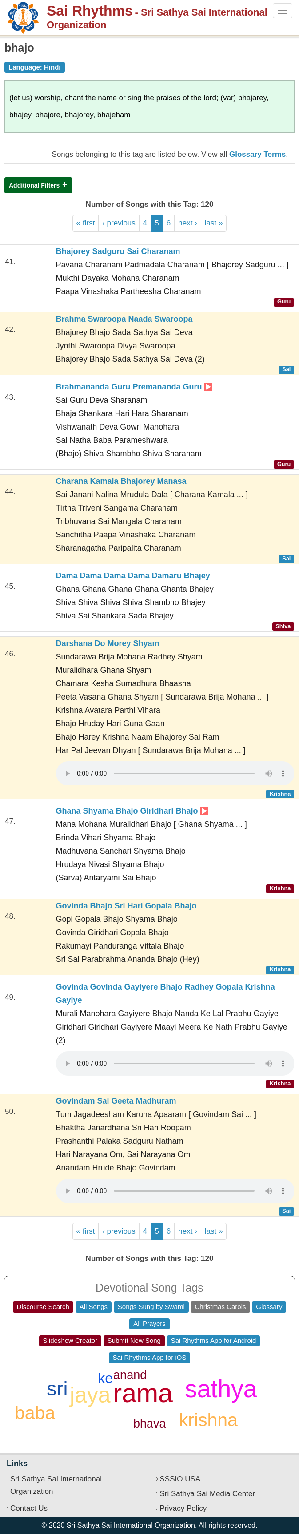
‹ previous (119, 223)
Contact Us (29, 1508)
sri (57, 1388)
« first (85, 223)
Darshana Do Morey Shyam (107, 643)
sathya (221, 1389)
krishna (208, 1420)
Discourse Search (43, 1306)
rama (143, 1393)
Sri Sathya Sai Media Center (207, 1493)
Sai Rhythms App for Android (213, 1340)
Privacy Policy (183, 1508)
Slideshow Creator (70, 1340)
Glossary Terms (257, 154)
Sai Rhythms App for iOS (150, 1357)
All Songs (94, 1306)
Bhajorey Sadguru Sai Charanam (118, 251)
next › (187, 223)
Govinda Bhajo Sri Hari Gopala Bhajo (126, 905)
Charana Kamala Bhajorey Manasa (121, 481)
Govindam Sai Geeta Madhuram (116, 1100)
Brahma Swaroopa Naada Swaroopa (124, 319)
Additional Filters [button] (34, 185)
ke (105, 1378)
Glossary (269, 1306)
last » (214, 223)
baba (35, 1413)
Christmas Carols (220, 1306)
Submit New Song (134, 1340)
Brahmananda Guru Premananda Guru (134, 386)
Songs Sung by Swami (151, 1306)
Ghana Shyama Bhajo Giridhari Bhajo (132, 810)
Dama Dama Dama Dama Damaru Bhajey (133, 575)
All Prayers (149, 1323)
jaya (90, 1395)
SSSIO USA (180, 1479)
